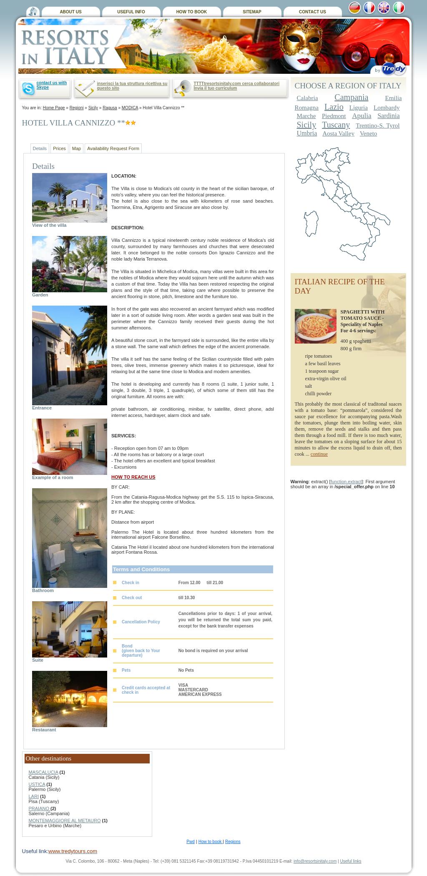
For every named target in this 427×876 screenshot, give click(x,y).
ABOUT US (70, 12)
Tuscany (336, 124)
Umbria (307, 133)
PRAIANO (40, 808)
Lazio (334, 106)
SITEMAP (252, 12)
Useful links (350, 861)
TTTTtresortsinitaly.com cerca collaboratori (236, 83)
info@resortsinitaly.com (315, 861)
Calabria (307, 98)
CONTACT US (312, 12)
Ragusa (110, 107)
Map (76, 148)
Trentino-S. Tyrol (377, 125)
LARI (34, 796)
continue (319, 454)
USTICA (37, 784)
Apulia (361, 116)
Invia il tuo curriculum (215, 88)
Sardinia (388, 115)
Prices (59, 148)
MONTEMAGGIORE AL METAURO (65, 820)
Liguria (358, 107)
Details (40, 148)
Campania (351, 97)
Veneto (368, 133)
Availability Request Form (113, 148)
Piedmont (334, 116)
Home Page (54, 107)
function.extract (346, 481)
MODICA (130, 107)
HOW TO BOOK (191, 12)
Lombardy (386, 107)
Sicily (93, 107)
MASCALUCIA (43, 772)
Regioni (77, 107)
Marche (306, 116)
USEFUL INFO (131, 12)
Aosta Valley (338, 133)
